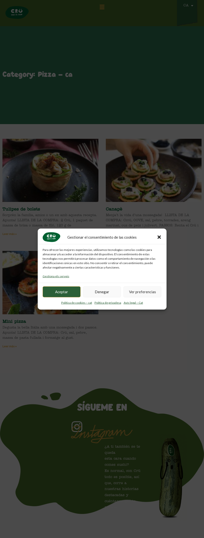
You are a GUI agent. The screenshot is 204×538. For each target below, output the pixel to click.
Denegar (102, 292)
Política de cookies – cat (76, 302)
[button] (159, 237)
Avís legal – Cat (133, 302)
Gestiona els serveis (56, 276)
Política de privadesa (108, 302)
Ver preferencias (142, 292)
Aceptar (61, 292)
